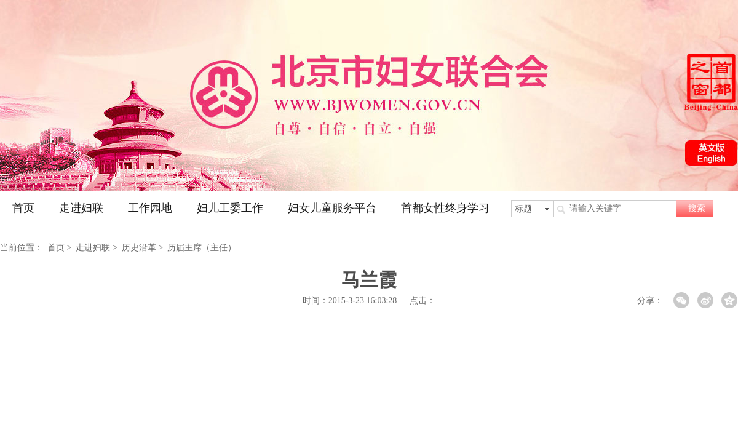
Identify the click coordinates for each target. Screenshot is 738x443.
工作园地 (150, 208)
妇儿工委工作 (230, 208)
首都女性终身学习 (445, 208)
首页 (23, 208)
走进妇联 (81, 208)
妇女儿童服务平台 (332, 208)
